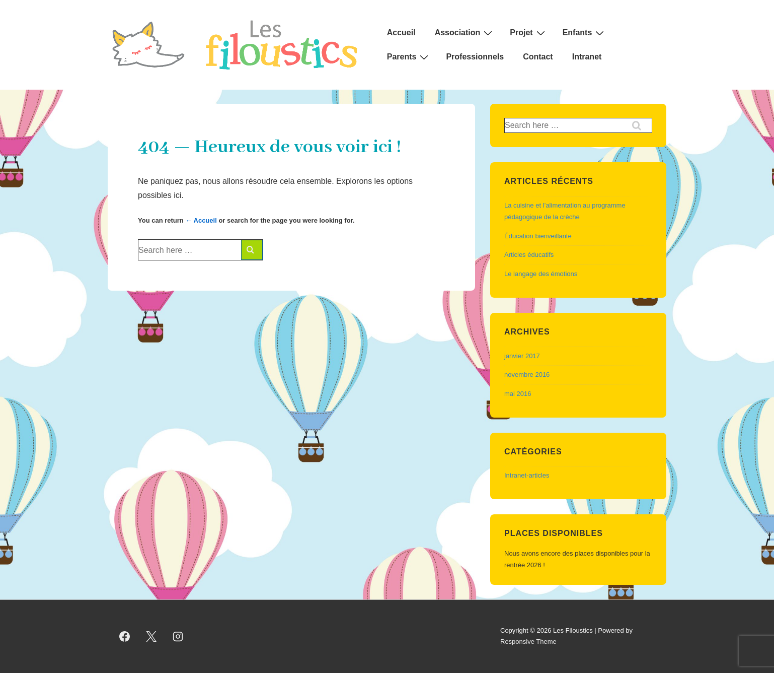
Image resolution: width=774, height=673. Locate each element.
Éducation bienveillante (538, 236)
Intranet (587, 56)
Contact (538, 56)
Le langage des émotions (540, 274)
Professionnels (475, 56)
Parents (409, 57)
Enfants (585, 33)
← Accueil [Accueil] (200, 220)
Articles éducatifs (529, 254)
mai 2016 (517, 393)
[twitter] (151, 636)
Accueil (401, 32)
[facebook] (124, 636)
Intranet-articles (527, 475)
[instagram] (178, 636)
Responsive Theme (528, 641)
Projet (528, 33)
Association (465, 33)
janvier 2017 (522, 356)
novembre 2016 (527, 374)
